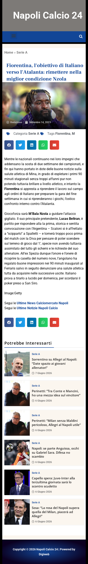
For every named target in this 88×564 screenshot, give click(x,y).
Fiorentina (62, 134)
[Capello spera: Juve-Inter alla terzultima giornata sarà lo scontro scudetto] (17, 482)
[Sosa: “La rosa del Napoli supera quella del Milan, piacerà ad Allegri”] (17, 512)
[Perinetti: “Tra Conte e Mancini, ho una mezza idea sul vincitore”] (17, 393)
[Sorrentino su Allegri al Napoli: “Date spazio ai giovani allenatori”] (17, 363)
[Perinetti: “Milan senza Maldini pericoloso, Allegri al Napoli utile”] (17, 423)
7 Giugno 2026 (42, 373)
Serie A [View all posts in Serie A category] (36, 354)
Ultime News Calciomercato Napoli (42, 303)
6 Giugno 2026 (42, 401)
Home (8, 52)
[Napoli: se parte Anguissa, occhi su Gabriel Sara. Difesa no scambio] (17, 452)
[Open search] (81, 36)
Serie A (22, 52)
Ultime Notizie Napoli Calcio (37, 308)
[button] (13, 35)
